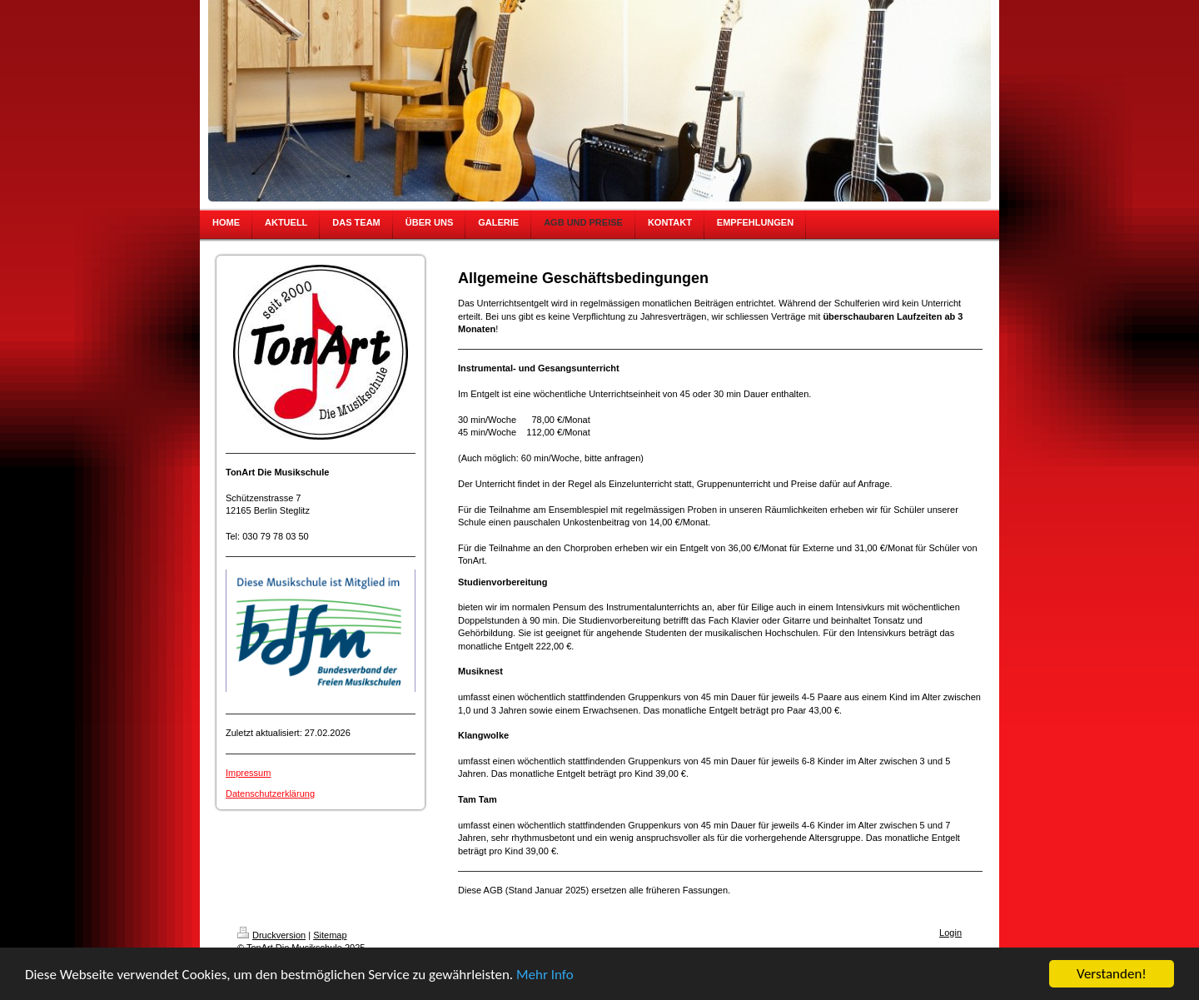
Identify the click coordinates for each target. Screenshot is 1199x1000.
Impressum (248, 773)
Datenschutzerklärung (270, 794)
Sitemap (329, 935)
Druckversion (271, 935)
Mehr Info (545, 974)
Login (950, 933)
